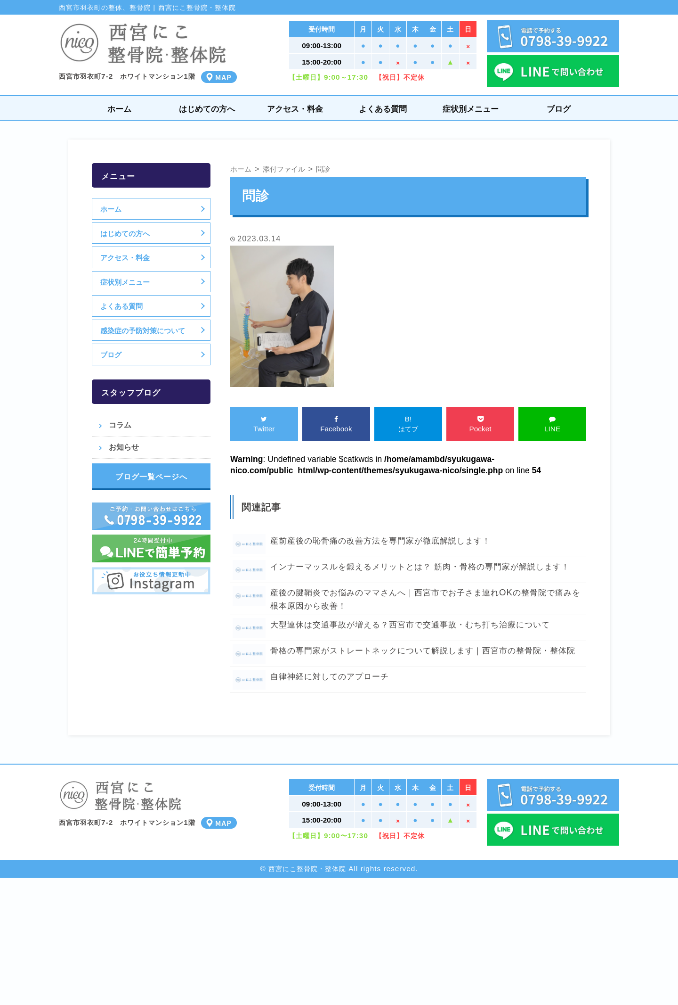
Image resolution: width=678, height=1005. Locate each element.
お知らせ (124, 447)
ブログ (559, 109)
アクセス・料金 (295, 109)
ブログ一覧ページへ (151, 476)
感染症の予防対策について (144, 330)
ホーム (119, 109)
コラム (120, 424)
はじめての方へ (207, 109)
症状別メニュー (471, 109)
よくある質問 (383, 109)
